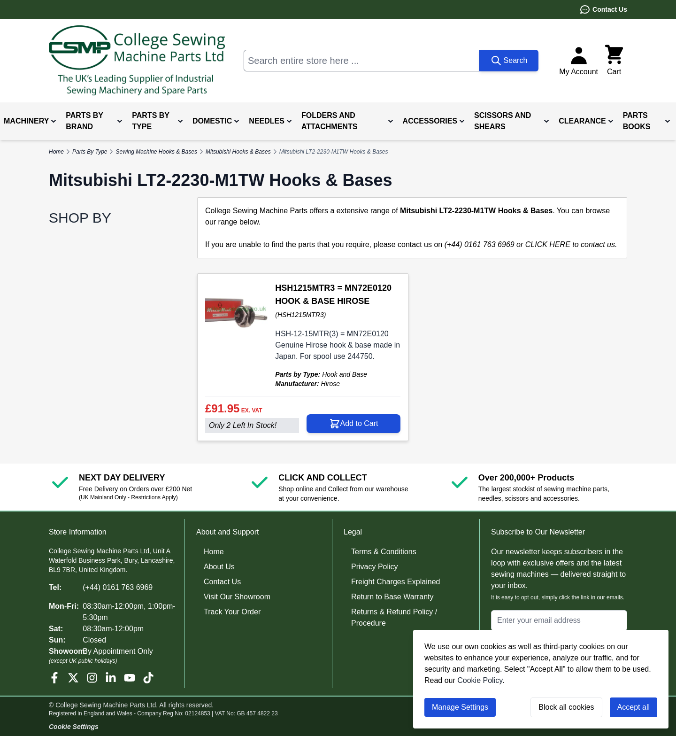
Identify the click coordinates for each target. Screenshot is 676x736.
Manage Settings (460, 707)
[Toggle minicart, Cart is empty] (614, 60)
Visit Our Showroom (237, 597)
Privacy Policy (374, 567)
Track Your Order (232, 612)
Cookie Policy (479, 680)
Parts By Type (89, 151)
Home (214, 552)
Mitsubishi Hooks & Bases (238, 151)
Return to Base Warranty (392, 597)
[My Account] (578, 60)
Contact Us (603, 9)
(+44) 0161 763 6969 (118, 587)
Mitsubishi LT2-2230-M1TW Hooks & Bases (333, 151)
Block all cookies (566, 707)
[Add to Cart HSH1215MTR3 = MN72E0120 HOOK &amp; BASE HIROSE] (353, 423)
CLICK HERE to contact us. (571, 244)
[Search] (509, 60)
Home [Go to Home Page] (56, 151)
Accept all (633, 707)
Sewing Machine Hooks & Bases (156, 151)
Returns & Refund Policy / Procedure (394, 617)
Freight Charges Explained (395, 582)
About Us (219, 567)
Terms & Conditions (383, 552)
